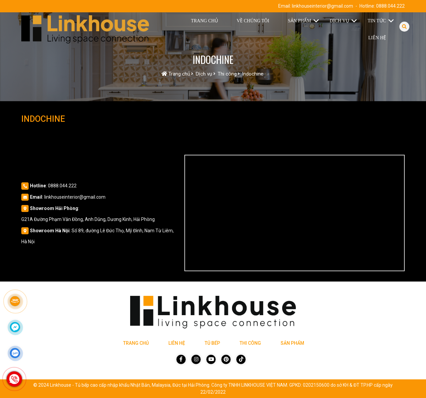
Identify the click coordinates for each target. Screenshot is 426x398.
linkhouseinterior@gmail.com (322, 6)
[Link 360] (15, 301)
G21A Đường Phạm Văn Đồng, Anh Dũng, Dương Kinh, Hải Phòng (88, 219)
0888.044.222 (390, 6)
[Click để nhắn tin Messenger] (15, 327)
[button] (318, 21)
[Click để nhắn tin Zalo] (15, 353)
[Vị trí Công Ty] (294, 213)
